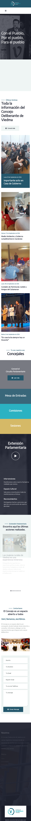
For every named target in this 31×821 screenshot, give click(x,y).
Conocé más (10, 128)
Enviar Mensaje (13, 709)
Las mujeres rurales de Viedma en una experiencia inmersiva (12, 557)
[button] (10, 590)
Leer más (15, 378)
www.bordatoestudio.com (18, 820)
